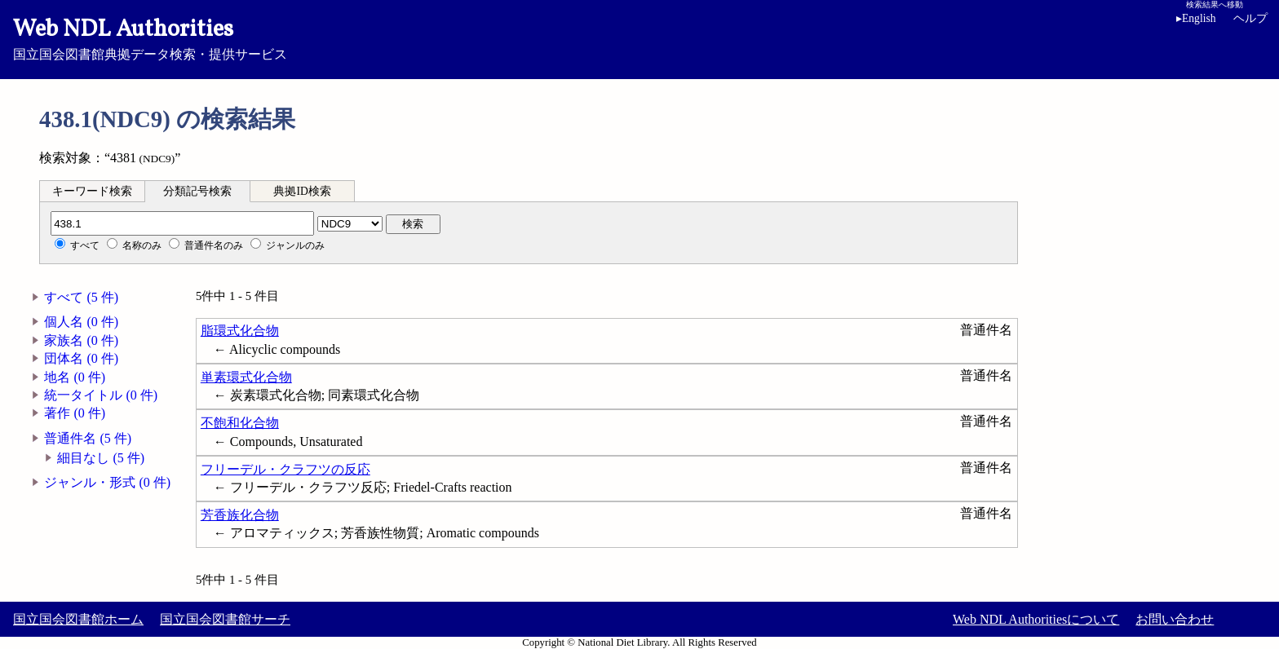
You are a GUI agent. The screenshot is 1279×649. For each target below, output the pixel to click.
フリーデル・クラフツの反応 (285, 469)
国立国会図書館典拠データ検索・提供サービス (639, 37)
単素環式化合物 (246, 377)
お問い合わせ (1174, 619)
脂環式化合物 (240, 331)
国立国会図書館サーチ (225, 619)
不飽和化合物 (240, 423)
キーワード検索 (92, 191)
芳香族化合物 (240, 515)
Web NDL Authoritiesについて (1036, 619)
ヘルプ (1250, 18)
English (1199, 18)
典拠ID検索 (301, 191)
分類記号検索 (197, 191)
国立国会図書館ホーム (78, 619)
